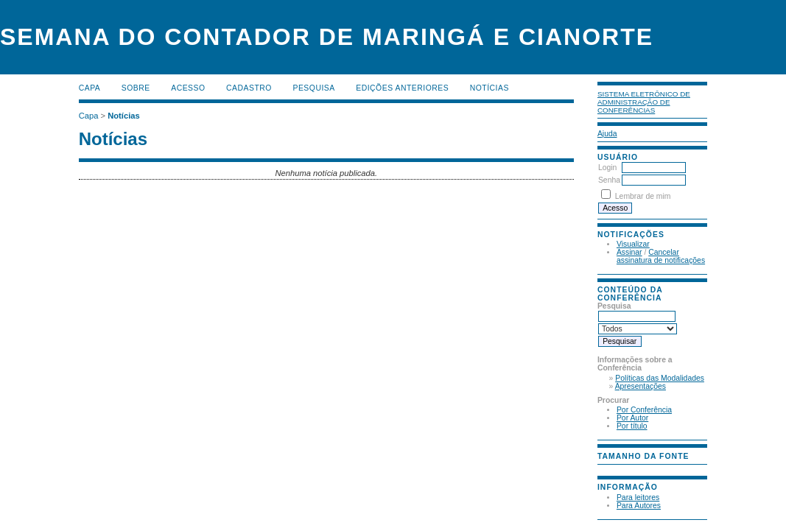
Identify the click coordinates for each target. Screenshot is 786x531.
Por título (632, 426)
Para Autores (639, 506)
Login (607, 167)
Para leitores (638, 497)
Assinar (629, 252)
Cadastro (249, 88)
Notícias (489, 88)
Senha (609, 180)
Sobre (136, 88)
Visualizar (633, 244)
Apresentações (640, 386)
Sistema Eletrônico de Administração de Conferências (643, 102)
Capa (90, 88)
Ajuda (607, 134)
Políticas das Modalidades (659, 378)
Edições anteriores (402, 88)
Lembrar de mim (643, 196)
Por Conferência (644, 410)
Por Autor (632, 418)
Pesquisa (313, 88)
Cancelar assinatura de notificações (661, 256)
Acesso (188, 88)
